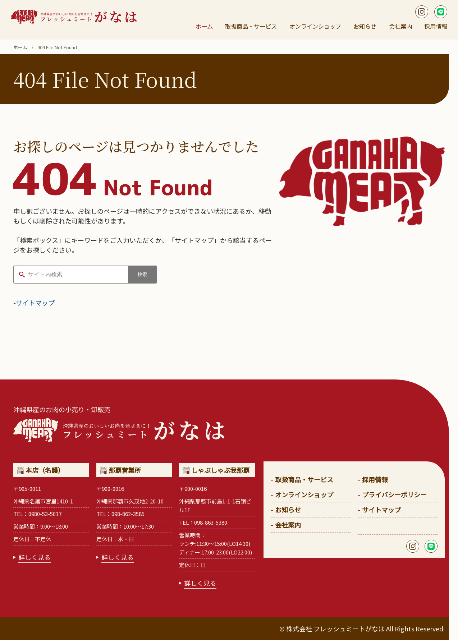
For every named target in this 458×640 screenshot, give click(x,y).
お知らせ (367, 26)
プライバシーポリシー (394, 494)
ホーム (205, 26)
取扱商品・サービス (251, 26)
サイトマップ (35, 302)
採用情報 (434, 26)
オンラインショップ (317, 26)
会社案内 (401, 26)
